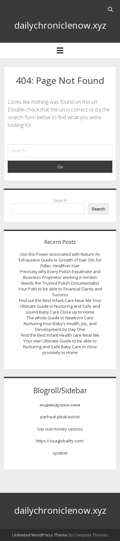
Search (60, 200)
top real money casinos (60, 429)
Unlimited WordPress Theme (40, 535)
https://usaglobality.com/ (60, 441)
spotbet (60, 453)
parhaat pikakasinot (60, 417)
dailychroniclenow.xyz (60, 25)
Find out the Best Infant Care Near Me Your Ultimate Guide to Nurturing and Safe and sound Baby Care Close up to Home (60, 306)
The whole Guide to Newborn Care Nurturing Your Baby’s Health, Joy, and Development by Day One (60, 323)
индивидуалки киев (60, 405)
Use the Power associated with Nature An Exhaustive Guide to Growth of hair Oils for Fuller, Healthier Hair (60, 260)
